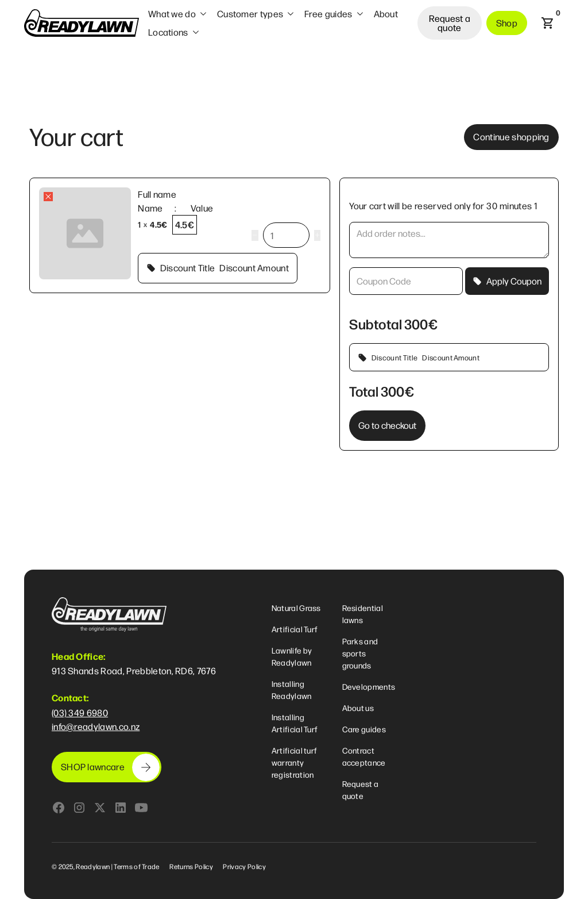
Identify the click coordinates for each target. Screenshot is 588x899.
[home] (81, 23)
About (386, 13)
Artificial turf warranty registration (295, 762)
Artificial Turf (295, 629)
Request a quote (450, 22)
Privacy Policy (244, 866)
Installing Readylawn (292, 689)
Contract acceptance (364, 756)
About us (358, 707)
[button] (178, 14)
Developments (369, 686)
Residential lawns (363, 613)
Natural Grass (296, 607)
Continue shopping (511, 136)
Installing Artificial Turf (295, 723)
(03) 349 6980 (80, 712)
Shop (506, 23)
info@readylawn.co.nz (96, 726)
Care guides (364, 729)
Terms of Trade (136, 866)
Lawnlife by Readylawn (292, 656)
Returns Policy (190, 866)
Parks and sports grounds (360, 653)
